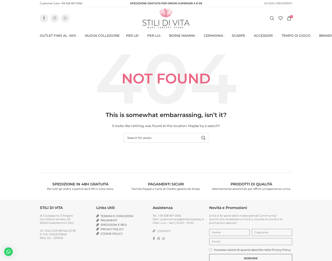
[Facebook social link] (44, 21)
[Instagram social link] (54, 21)
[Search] (272, 21)
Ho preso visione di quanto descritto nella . (252, 256)
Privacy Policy (281, 256)
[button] (8, 251)
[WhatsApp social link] (65, 21)
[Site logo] (166, 21)
